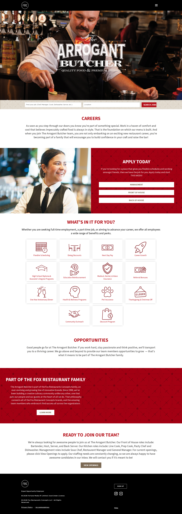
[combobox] (53, 104)
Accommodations (42, 505)
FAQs (116, 505)
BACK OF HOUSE (136, 200)
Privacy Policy (27, 505)
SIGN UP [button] (120, 483)
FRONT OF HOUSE (136, 192)
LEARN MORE (45, 409)
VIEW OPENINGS (91, 462)
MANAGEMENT (136, 184)
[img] (136, 393)
